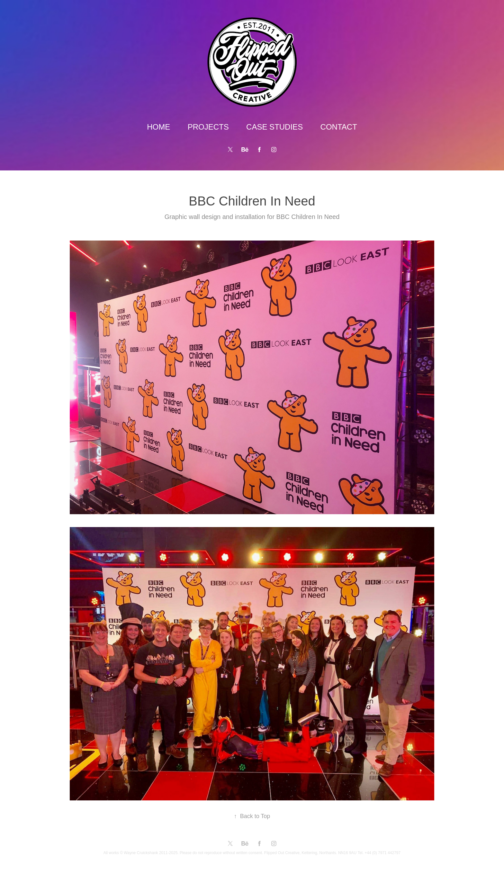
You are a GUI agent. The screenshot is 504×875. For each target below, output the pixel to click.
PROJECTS (208, 127)
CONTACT (338, 127)
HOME (158, 127)
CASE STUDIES (274, 127)
